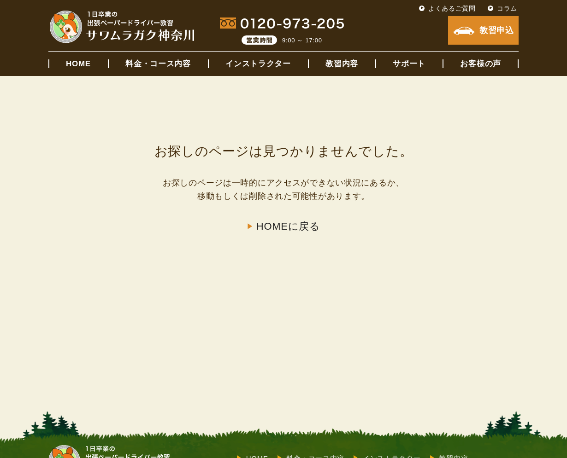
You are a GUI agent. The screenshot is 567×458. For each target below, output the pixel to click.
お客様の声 (480, 64)
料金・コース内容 (158, 64)
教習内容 (341, 64)
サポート (409, 64)
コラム (507, 8)
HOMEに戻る (288, 226)
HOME (78, 64)
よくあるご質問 (452, 8)
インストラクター (258, 64)
